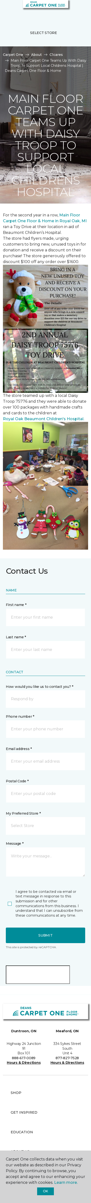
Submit (45, 935)
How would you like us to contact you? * (39, 686)
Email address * (19, 749)
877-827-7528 (67, 1058)
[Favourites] (78, 10)
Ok (45, 1191)
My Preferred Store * (23, 813)
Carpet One (13, 54)
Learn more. (66, 1182)
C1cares (56, 54)
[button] (72, 10)
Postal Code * (17, 781)
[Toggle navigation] (7, 10)
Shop (16, 1093)
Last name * (16, 637)
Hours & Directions (24, 1062)
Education (22, 1132)
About (36, 54)
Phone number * (20, 716)
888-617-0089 (23, 1058)
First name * (16, 604)
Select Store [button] (43, 33)
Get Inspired (24, 1112)
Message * (14, 843)
